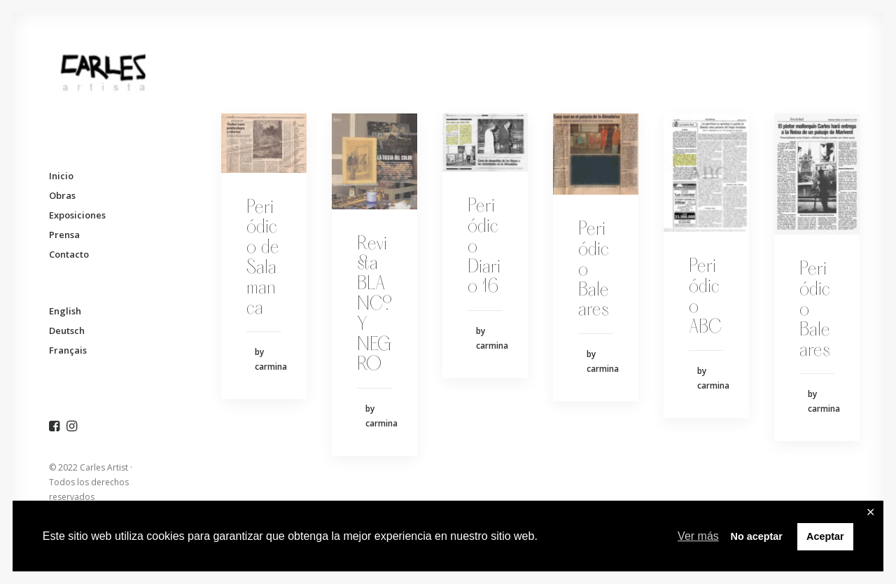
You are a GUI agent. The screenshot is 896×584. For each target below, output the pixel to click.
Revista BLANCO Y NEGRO (374, 305)
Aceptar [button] (825, 536)
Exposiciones (77, 215)
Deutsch (67, 330)
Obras (62, 195)
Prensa (64, 234)
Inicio (61, 175)
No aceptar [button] (756, 536)
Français (68, 350)
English (65, 311)
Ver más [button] (698, 536)
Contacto (69, 254)
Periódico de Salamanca (262, 258)
